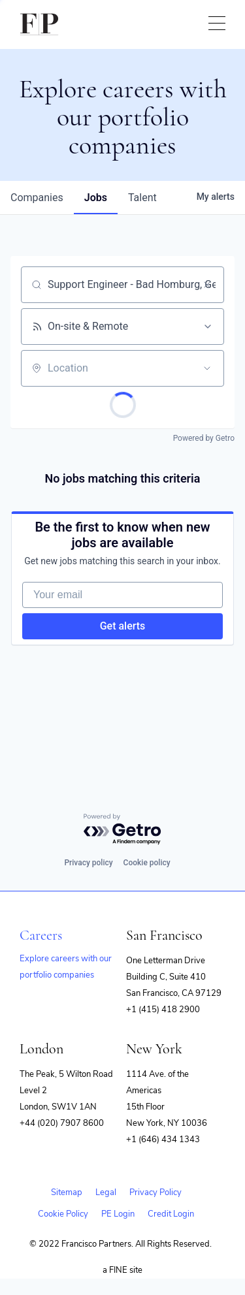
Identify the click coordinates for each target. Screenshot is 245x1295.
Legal (105, 1192)
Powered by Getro (204, 438)
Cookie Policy (63, 1214)
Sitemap (66, 1192)
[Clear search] (207, 284)
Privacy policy (88, 862)
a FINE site (122, 1270)
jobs (95, 197)
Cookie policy (147, 862)
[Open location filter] (207, 368)
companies (36, 197)
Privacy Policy (155, 1192)
